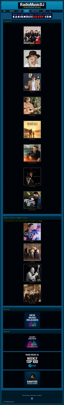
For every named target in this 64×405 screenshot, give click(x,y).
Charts (20, 11)
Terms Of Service (25, 395)
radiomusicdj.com (10, 401)
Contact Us (39, 395)
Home (4, 11)
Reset (40, 221)
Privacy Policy (33, 395)
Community (12, 11)
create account (35, 11)
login (44, 11)
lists (26, 11)
